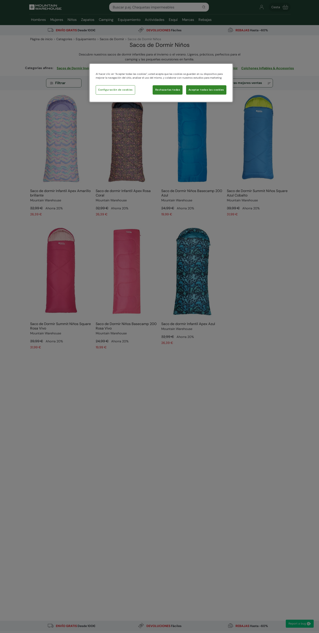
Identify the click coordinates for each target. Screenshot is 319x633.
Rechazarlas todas (167, 89)
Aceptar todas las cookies (206, 89)
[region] (161, 82)
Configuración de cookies (115, 89)
